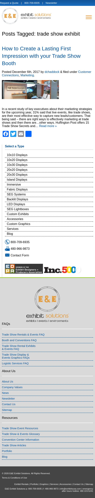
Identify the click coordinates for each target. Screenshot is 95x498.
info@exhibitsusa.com (70, 489)
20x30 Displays (17, 174)
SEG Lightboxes (18, 209)
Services (12, 228)
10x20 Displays (17, 160)
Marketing (27, 75)
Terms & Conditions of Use (14, 478)
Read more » (48, 126)
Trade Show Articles (14, 445)
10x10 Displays (17, 155)
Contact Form (20, 255)
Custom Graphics (18, 224)
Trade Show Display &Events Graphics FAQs (16, 356)
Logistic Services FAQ (15, 363)
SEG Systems (16, 194)
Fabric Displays (17, 189)
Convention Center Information (20, 439)
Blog (10, 233)
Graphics (44, 484)
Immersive (14, 184)
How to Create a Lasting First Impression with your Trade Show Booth (41, 56)
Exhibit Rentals (21, 484)
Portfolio (7, 451)
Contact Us (8, 404)
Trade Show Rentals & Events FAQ (23, 334)
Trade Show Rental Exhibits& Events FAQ (19, 347)
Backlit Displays (17, 199)
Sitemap (7, 409)
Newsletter (51, 3)
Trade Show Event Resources (20, 428)
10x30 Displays (17, 164)
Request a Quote (9, 3)
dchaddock (52, 71)
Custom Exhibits (18, 214)
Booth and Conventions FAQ (19, 340)
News (5, 392)
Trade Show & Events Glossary (21, 434)
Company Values (12, 387)
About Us (7, 381)
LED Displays (16, 204)
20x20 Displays (17, 169)
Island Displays (17, 179)
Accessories (15, 219)
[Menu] (89, 17)
